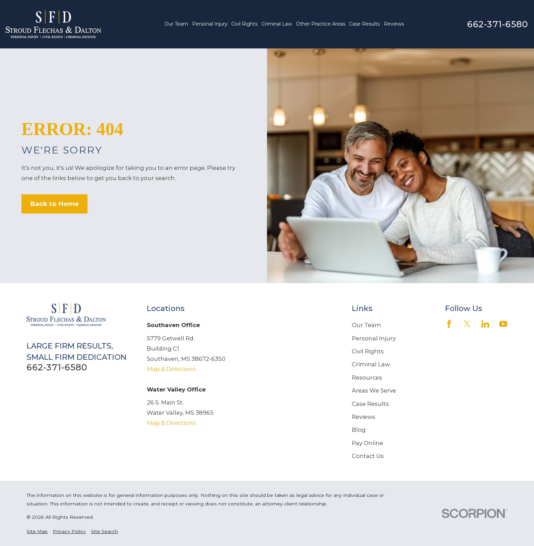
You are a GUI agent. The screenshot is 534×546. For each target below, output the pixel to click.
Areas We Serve (374, 390)
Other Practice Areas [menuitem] (320, 24)
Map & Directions (171, 369)
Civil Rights (368, 351)
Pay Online (367, 443)
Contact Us (368, 456)
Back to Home (54, 204)
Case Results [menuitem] (364, 24)
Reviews (363, 416)
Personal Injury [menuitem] (209, 24)
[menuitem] (37, 531)
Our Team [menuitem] (176, 24)
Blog (359, 429)
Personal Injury (374, 338)
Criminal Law (371, 364)
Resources (367, 377)
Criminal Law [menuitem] (277, 24)
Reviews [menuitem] (394, 24)
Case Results (370, 403)
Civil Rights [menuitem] (244, 24)
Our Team (366, 325)
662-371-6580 (497, 24)
